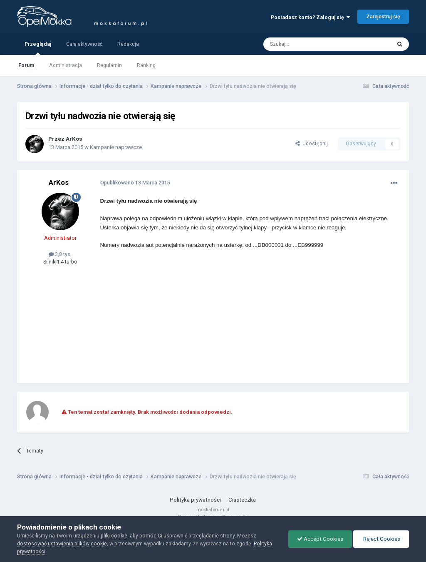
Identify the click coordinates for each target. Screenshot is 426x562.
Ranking (146, 65)
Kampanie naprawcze (116, 147)
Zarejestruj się (383, 16)
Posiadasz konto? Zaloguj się (310, 17)
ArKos (74, 139)
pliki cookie (114, 535)
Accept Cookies (320, 539)
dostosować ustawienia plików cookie (62, 543)
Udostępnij (311, 143)
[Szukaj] (308, 44)
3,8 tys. (60, 254)
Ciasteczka (242, 500)
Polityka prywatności (195, 500)
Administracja (65, 65)
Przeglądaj (38, 48)
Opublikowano (135, 182)
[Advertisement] (197, 317)
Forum (26, 65)
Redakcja (128, 44)
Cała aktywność (84, 44)
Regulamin (109, 65)
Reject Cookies (381, 539)
